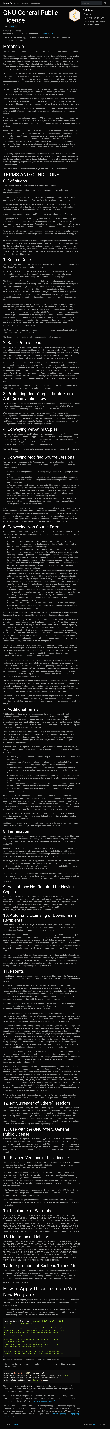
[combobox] (91, 3)
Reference (25, 3)
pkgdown (95, 1424)
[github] (105, 3)
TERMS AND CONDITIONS (94, 18)
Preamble (87, 14)
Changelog (35, 3)
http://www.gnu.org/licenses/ (43, 1401)
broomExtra (9, 3)
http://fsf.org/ (47, 33)
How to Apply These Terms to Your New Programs (94, 23)
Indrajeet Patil (17, 1424)
